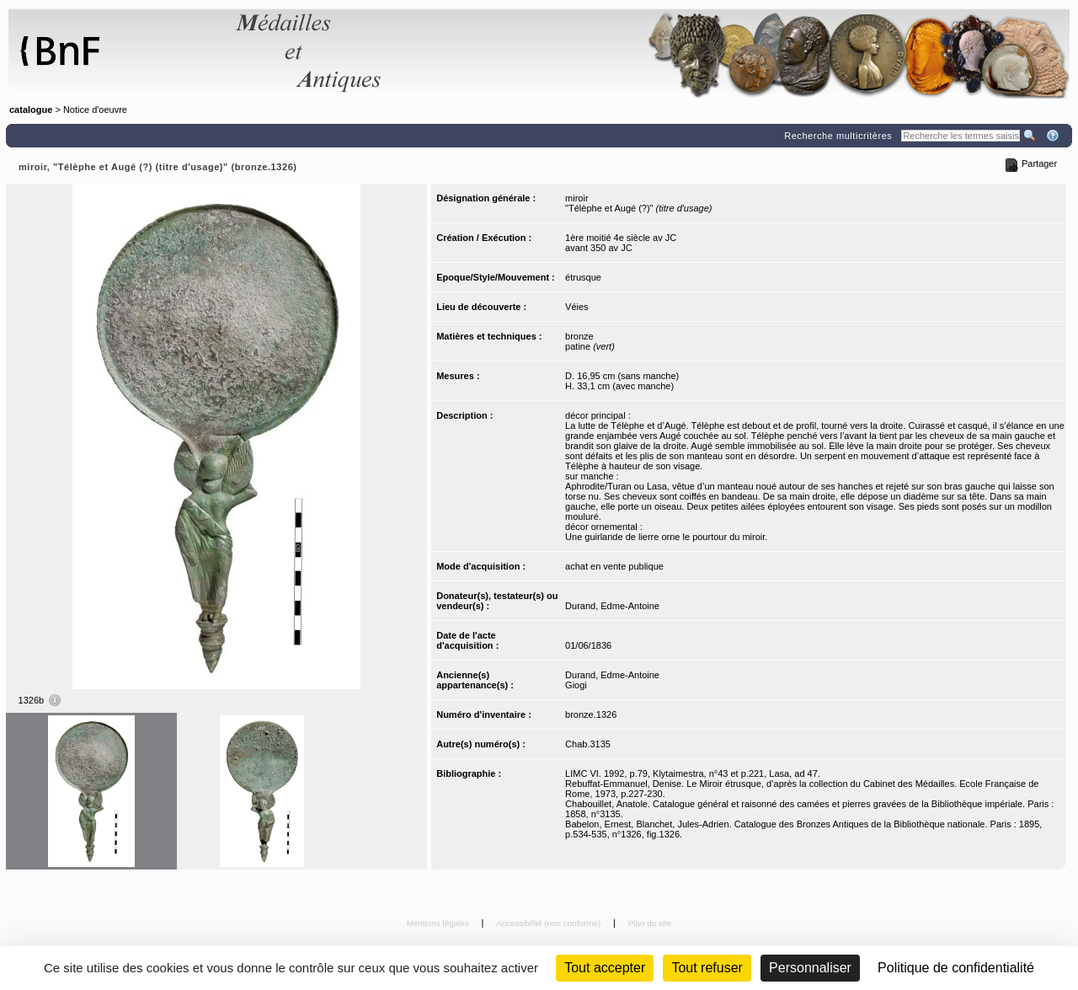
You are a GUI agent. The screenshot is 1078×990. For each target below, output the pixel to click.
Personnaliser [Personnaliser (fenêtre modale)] (810, 968)
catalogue (30, 109)
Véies (577, 307)
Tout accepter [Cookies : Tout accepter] (604, 968)
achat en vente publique (614, 566)
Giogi (576, 685)
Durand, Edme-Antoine (612, 606)
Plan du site (650, 923)
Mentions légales (439, 923)
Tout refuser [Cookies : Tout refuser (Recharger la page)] (706, 968)
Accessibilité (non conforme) (549, 923)
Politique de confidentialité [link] (956, 968)
